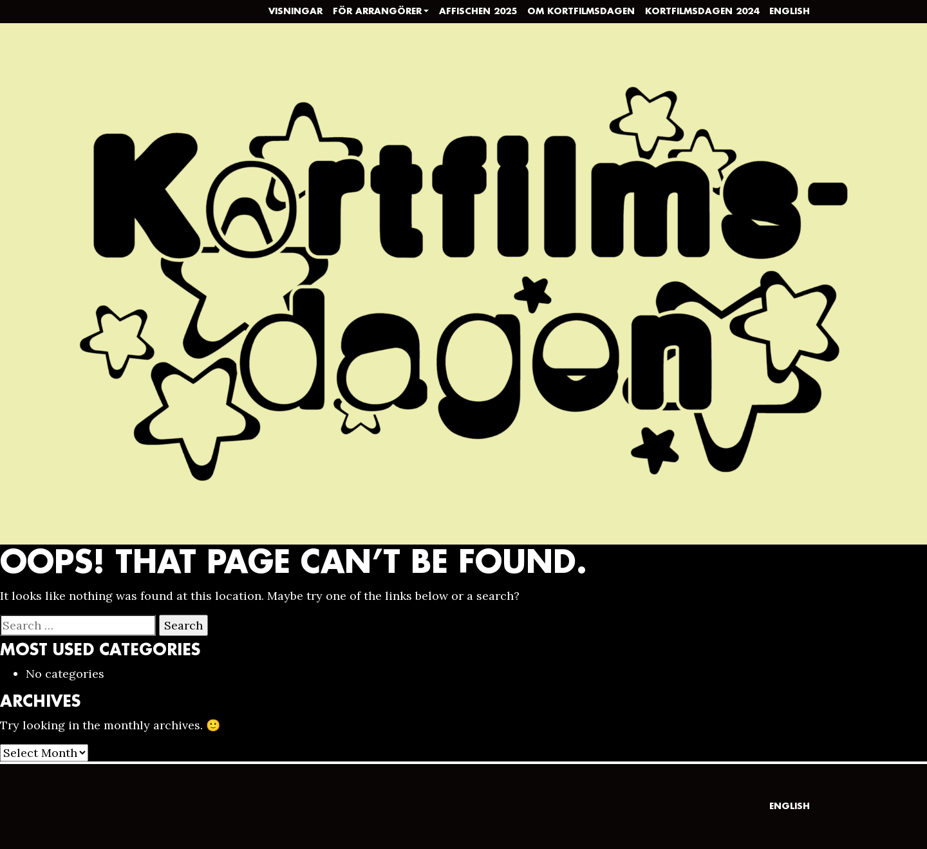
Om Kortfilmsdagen (581, 11)
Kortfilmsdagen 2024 (702, 11)
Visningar (295, 11)
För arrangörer (377, 11)
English (789, 11)
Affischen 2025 (478, 11)
